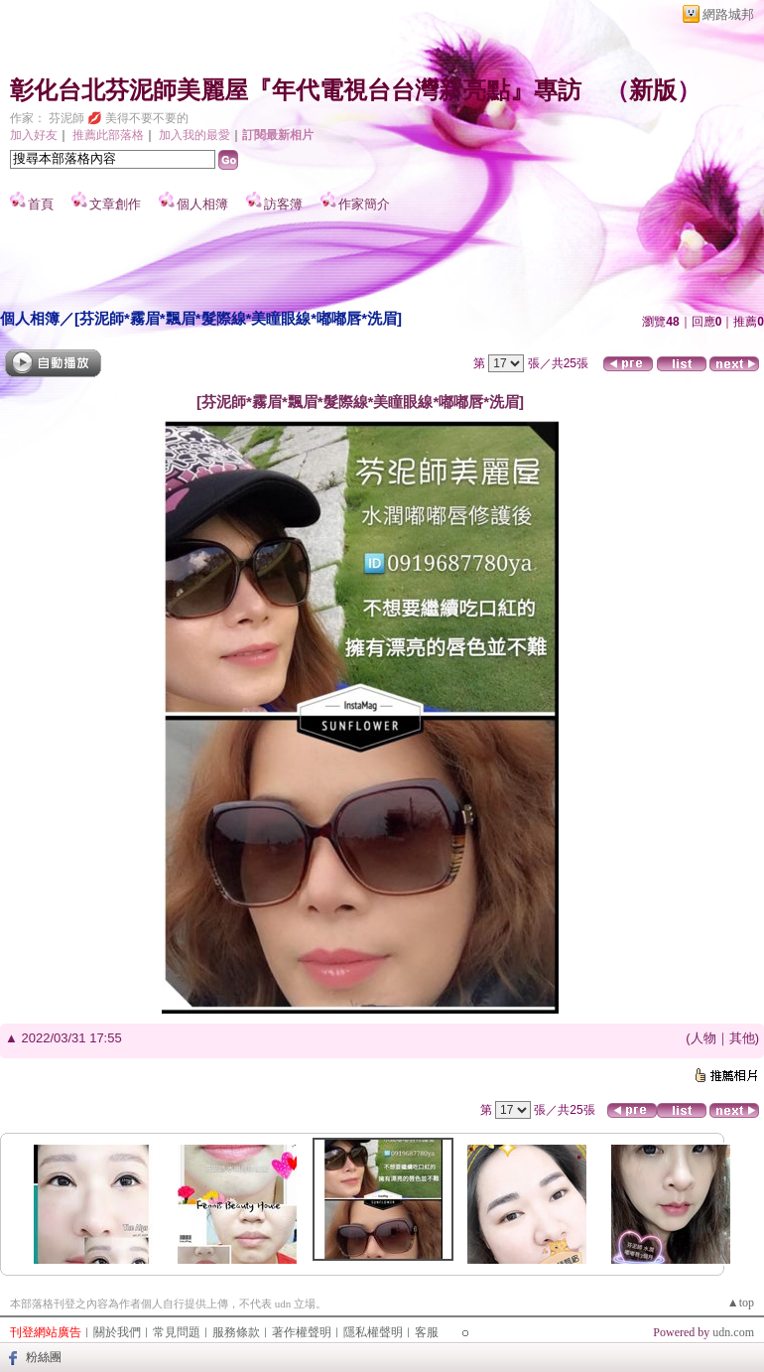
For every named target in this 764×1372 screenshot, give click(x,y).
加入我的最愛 (194, 135)
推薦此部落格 (108, 135)
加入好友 (34, 135)
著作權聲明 (301, 1332)
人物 (703, 1037)
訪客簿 (283, 204)
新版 (653, 90)
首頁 (41, 204)
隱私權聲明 (373, 1332)
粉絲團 (44, 1357)
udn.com (733, 1332)
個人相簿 (202, 204)
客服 (427, 1332)
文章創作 (115, 204)
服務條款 (236, 1332)
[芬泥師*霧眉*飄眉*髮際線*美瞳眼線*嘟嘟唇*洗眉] (238, 318)
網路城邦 (728, 14)
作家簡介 (364, 204)
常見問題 (176, 1332)
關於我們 (117, 1332)
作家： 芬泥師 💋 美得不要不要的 (99, 118)
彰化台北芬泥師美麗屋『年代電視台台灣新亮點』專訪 (295, 90)
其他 (742, 1037)
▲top (740, 1302)
